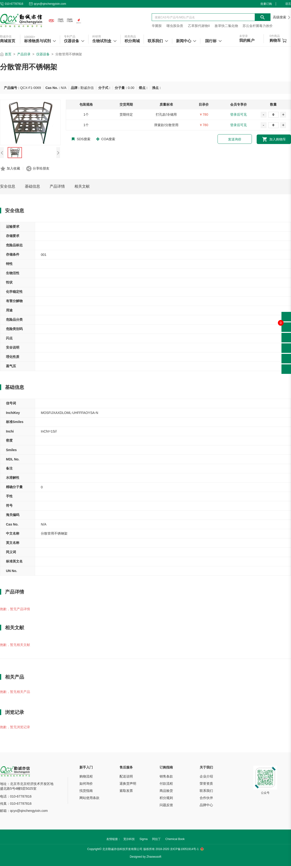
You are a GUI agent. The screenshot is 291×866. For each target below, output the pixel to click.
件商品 (275, 36)
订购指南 (166, 767)
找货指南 (86, 791)
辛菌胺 (157, 26)
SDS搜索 (81, 139)
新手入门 (86, 767)
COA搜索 (105, 139)
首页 (8, 54)
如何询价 (86, 783)
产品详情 (57, 186)
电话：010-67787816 (15, 796)
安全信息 (7, 186)
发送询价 (234, 139)
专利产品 (69, 36)
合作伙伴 (206, 798)
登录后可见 (238, 114)
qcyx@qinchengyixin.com (47, 4)
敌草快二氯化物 (226, 26)
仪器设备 (43, 54)
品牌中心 (206, 805)
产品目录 (24, 54)
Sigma (144, 839)
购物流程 (86, 776)
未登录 (243, 36)
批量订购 (266, 3)
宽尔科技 (129, 839)
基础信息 (32, 186)
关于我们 (206, 767)
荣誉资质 (206, 783)
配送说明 (126, 776)
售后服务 (126, 767)
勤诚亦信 (5, 36)
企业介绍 (206, 776)
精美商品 (130, 36)
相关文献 (82, 186)
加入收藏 (13, 168)
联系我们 (206, 791)
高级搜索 (282, 17)
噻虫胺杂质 (174, 26)
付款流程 (166, 783)
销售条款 (166, 776)
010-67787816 (11, 4)
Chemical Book (175, 839)
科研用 (96, 36)
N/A (63, 88)
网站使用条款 (89, 798)
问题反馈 (166, 805)
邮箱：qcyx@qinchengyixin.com (24, 811)
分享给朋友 (41, 168)
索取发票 (126, 791)
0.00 (131, 88)
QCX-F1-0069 (30, 88)
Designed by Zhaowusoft (145, 856)
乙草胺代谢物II (199, 26)
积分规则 (166, 798)
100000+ (29, 37)
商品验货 (166, 791)
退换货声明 (128, 783)
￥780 (203, 114)
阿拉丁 (156, 839)
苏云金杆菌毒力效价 (258, 26)
